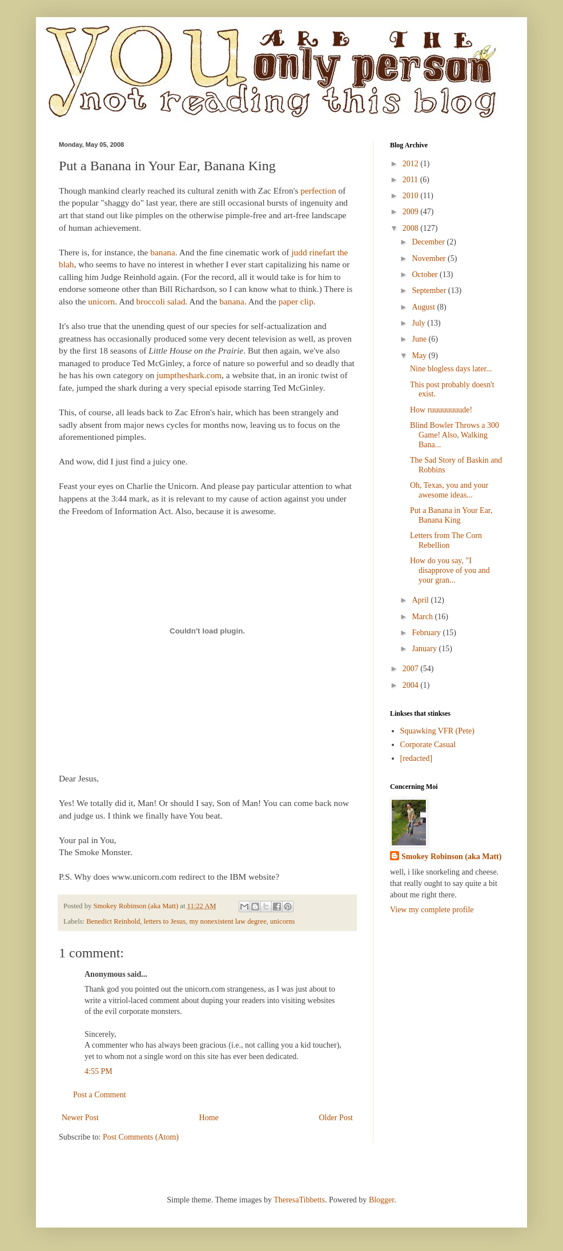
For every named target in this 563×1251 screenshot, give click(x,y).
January (425, 648)
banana (162, 252)
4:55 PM (98, 1071)
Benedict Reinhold (113, 921)
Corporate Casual (428, 744)
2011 (411, 179)
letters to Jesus (165, 921)
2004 (412, 685)
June (420, 339)
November (430, 258)
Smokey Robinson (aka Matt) (451, 856)
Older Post (336, 1117)
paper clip (296, 301)
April (421, 600)
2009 (412, 211)
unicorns (282, 921)
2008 (412, 228)
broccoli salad (161, 301)
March (423, 616)
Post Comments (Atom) (141, 1137)
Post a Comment (99, 1094)
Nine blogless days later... (451, 368)
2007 (412, 668)
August (424, 307)
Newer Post (80, 1117)
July (419, 323)
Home (209, 1117)
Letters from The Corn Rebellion (446, 540)
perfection (319, 190)
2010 (412, 195)
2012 (412, 163)
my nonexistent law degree (227, 921)
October (426, 274)
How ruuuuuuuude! (441, 410)
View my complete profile (432, 909)
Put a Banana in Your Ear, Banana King (451, 515)
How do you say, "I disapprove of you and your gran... (450, 570)
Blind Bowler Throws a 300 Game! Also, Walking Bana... (454, 435)
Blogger (381, 1200)
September (430, 290)
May (420, 355)
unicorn (101, 301)
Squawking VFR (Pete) (437, 731)
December (429, 242)
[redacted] (416, 758)
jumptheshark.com (189, 375)
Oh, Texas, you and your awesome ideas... (449, 490)
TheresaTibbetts (299, 1200)
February (427, 632)
